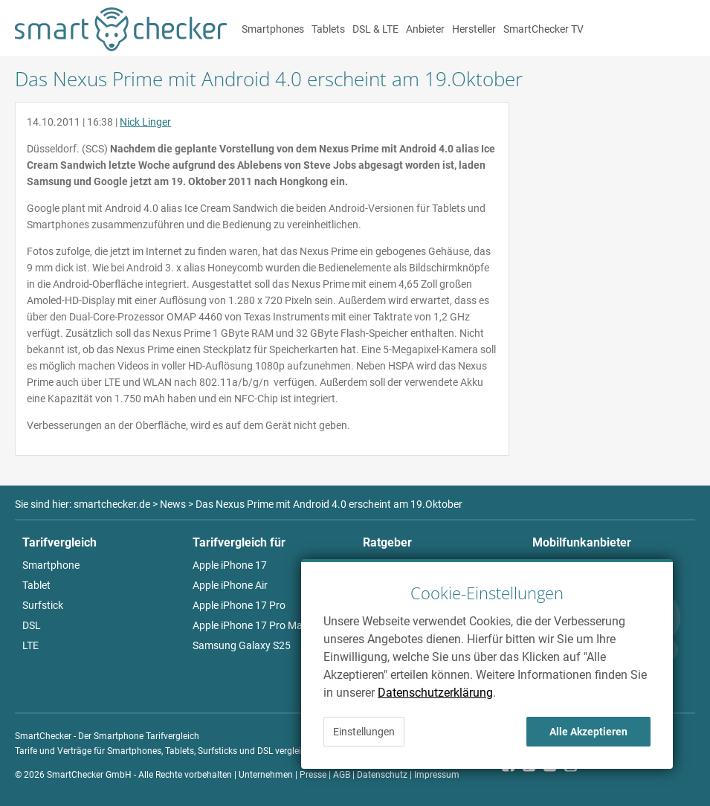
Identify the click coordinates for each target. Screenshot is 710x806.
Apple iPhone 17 (230, 565)
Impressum (436, 775)
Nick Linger (145, 122)
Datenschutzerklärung (435, 693)
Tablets (328, 29)
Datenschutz (382, 775)
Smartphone (51, 565)
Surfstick (42, 605)
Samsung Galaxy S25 (242, 645)
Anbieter (425, 29)
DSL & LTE (375, 29)
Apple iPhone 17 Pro (239, 605)
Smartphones (273, 29)
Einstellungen (364, 732)
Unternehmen (266, 775)
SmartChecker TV (543, 29)
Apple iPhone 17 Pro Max (250, 625)
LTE (30, 645)
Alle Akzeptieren (588, 732)
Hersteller (474, 29)
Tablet (36, 585)
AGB (341, 775)
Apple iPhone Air (230, 585)
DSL (31, 625)
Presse (313, 775)
